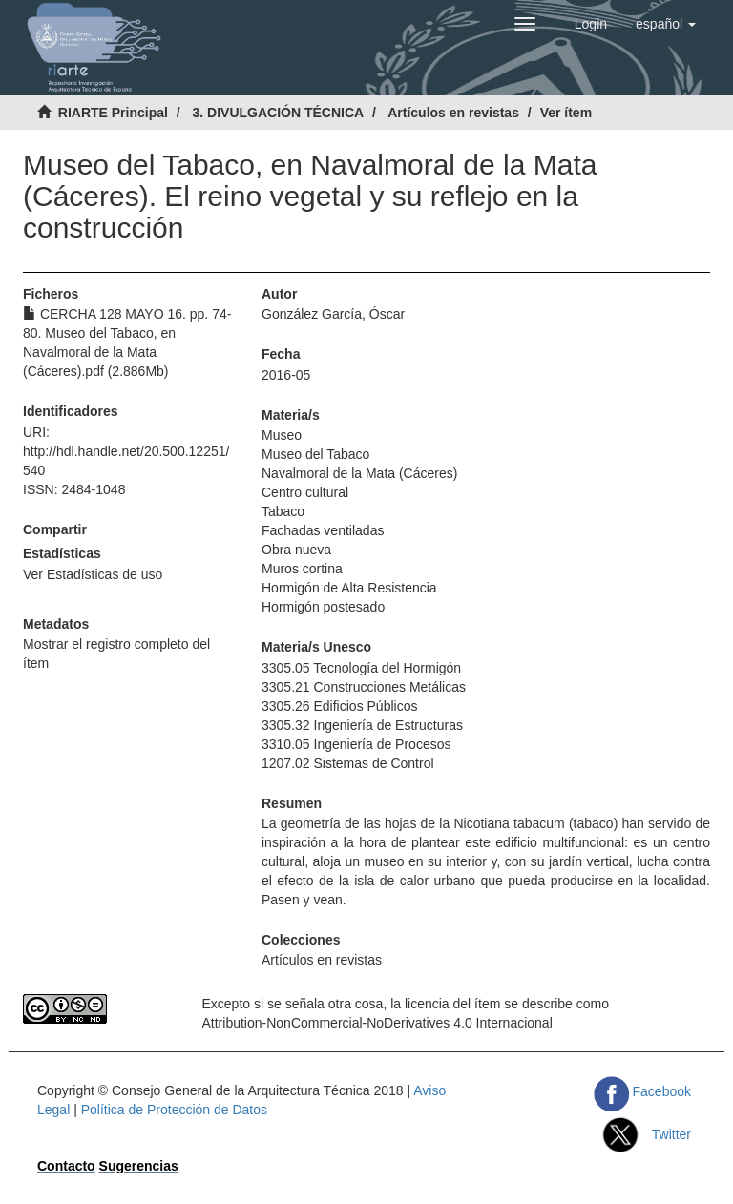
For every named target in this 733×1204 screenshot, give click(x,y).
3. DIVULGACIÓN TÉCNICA (278, 112)
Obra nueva (296, 549)
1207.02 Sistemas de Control (348, 763)
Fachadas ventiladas (323, 530)
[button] (665, 24)
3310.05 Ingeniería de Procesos (356, 744)
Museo (282, 435)
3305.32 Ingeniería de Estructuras (362, 725)
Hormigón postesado (323, 606)
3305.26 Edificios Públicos (339, 706)
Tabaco (283, 511)
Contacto (66, 1165)
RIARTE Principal (113, 112)
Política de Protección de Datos (174, 1109)
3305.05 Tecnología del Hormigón (361, 667)
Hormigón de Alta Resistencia (349, 587)
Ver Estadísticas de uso (92, 574)
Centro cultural (305, 492)
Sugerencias (138, 1165)
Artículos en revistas (453, 112)
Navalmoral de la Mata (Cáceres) (359, 473)
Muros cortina (302, 568)
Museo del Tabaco (315, 454)
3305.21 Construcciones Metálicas (364, 687)
